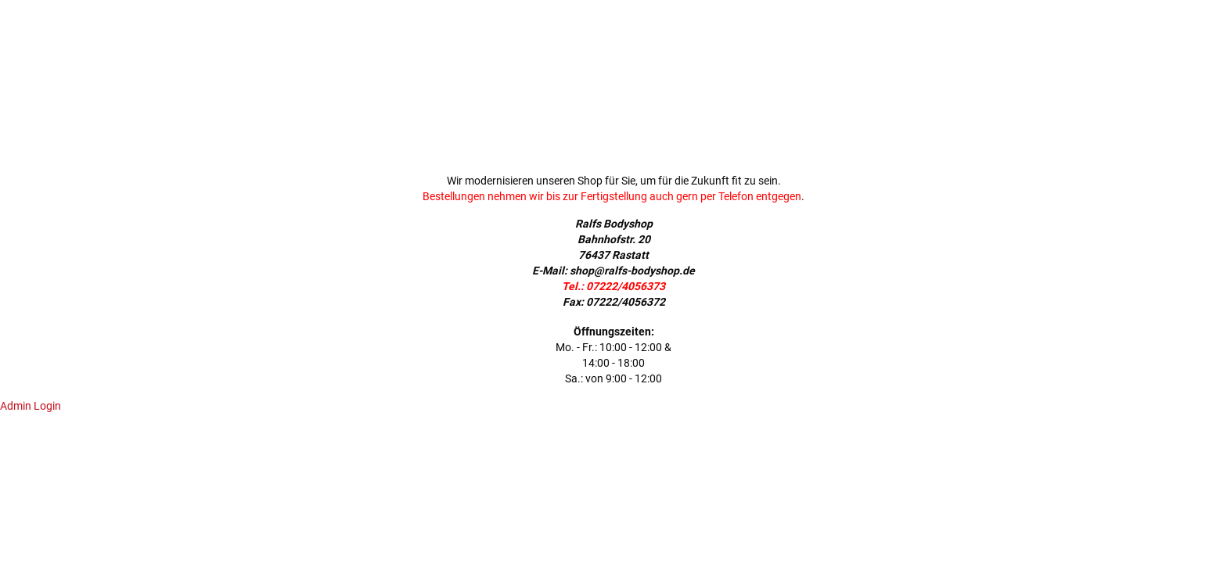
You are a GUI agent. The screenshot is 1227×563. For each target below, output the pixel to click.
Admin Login (30, 406)
